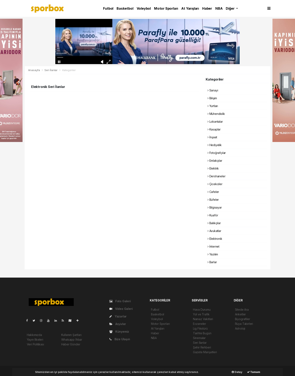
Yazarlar (118, 316)
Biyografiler (242, 319)
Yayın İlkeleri (35, 339)
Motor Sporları (166, 8)
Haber (207, 8)
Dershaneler (217, 176)
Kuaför (213, 215)
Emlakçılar (215, 160)
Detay (237, 372)
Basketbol (125, 8)
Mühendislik (216, 113)
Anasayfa (34, 70)
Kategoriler (69, 70)
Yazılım (213, 254)
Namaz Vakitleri (203, 319)
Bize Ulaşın (119, 339)
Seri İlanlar (51, 70)
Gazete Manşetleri (205, 352)
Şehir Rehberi (202, 347)
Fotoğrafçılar (217, 153)
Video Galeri (121, 308)
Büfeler (213, 199)
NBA (218, 8)
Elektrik (213, 168)
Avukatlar (214, 231)
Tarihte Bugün (202, 333)
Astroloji (240, 328)
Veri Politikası (35, 344)
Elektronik (215, 238)
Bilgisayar (215, 207)
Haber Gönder (70, 344)
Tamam (253, 372)
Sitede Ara (242, 309)
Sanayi (213, 90)
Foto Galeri (120, 301)
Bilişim (212, 98)
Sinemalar (199, 338)
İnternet (213, 246)
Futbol (108, 8)
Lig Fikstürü (200, 328)
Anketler (240, 314)
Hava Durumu (202, 309)
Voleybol (144, 8)
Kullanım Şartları (71, 335)
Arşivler (117, 324)
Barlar (212, 262)
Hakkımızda (34, 335)
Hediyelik (215, 145)
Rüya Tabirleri (244, 323)
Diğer (230, 8)
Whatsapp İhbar (71, 339)
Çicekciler (215, 184)
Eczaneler (199, 323)
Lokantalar (215, 121)
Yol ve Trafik (201, 314)
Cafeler (213, 192)
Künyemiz (119, 331)
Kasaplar (214, 129)
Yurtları (213, 106)
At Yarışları (190, 8)
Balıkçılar (214, 223)
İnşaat (212, 137)
